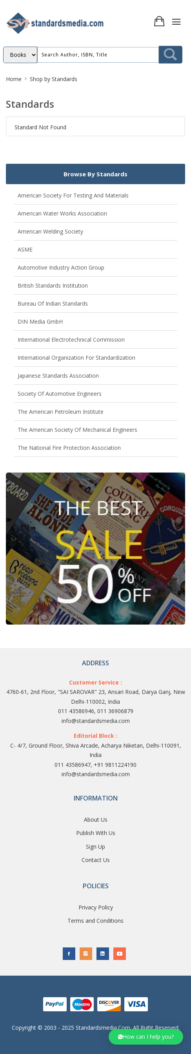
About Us (95, 819)
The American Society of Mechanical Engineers (77, 429)
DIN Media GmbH (40, 321)
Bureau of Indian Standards (53, 303)
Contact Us (96, 860)
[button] (146, 1037)
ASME (25, 249)
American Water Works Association (62, 213)
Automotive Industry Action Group (61, 267)
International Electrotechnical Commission (71, 339)
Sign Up (95, 846)
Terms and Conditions (95, 920)
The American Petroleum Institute (61, 411)
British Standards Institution (53, 285)
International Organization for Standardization (76, 357)
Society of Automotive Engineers (60, 393)
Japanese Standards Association (58, 375)
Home (14, 79)
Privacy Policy (95, 907)
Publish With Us (95, 833)
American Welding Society (50, 231)
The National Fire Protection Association (69, 447)
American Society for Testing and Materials (73, 195)
